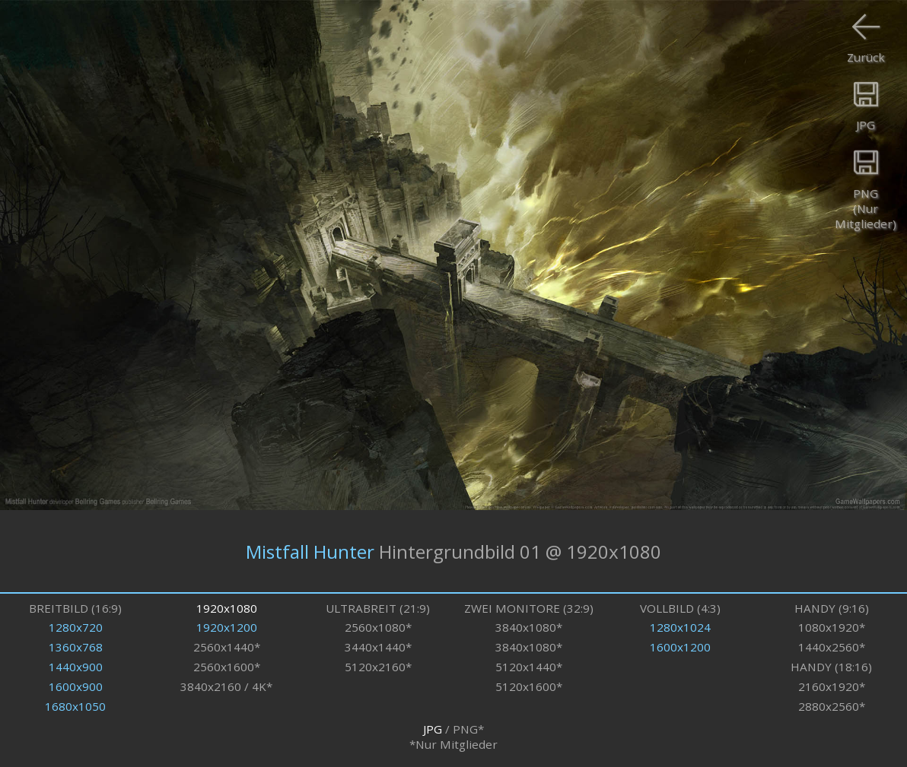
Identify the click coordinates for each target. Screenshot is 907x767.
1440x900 (76, 666)
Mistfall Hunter (310, 550)
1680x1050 (75, 706)
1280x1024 (680, 627)
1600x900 (76, 686)
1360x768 (76, 646)
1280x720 (76, 627)
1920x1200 (226, 627)
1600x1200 (680, 646)
